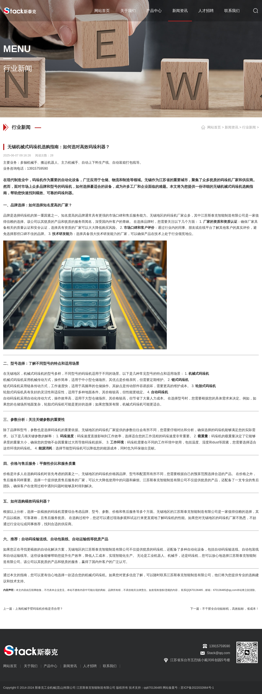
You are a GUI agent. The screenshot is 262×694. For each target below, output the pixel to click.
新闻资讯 (180, 11)
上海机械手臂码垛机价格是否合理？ (39, 608)
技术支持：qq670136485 (145, 687)
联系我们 (232, 11)
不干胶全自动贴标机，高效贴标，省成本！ (230, 608)
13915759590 (37, 168)
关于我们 (128, 11)
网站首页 (102, 11)
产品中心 (154, 11)
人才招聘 (206, 11)
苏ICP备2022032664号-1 (197, 687)
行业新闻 (249, 127)
